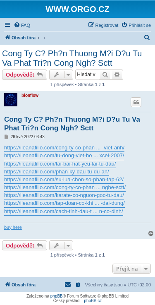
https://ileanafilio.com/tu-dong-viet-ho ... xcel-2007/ (64, 155)
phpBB (56, 296)
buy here (13, 227)
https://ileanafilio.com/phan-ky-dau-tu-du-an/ (56, 171)
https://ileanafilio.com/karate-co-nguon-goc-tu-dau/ (64, 195)
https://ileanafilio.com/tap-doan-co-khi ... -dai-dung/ (64, 203)
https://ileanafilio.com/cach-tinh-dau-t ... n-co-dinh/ (63, 211)
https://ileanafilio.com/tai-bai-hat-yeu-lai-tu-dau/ (60, 164)
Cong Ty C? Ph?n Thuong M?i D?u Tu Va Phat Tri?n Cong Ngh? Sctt (72, 58)
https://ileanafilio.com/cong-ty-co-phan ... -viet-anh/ (64, 147)
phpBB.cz (93, 300)
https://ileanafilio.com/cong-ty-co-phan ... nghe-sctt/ (65, 187)
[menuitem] (22, 25)
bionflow (29, 95)
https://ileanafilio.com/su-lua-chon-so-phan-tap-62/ (64, 179)
